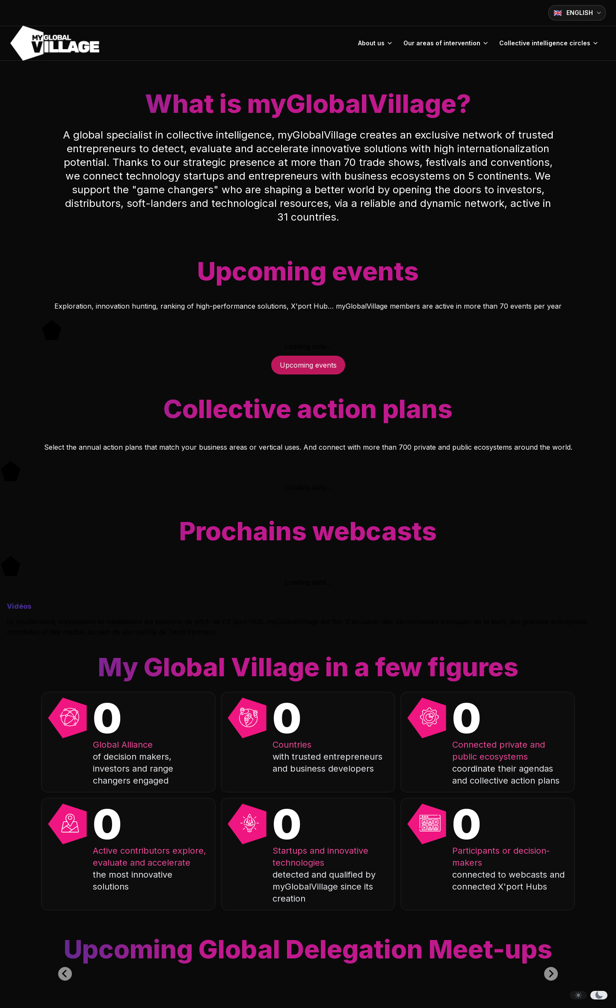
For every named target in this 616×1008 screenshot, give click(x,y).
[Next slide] (551, 974)
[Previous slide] (65, 974)
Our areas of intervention (446, 43)
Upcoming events (308, 365)
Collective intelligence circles (549, 43)
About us (375, 43)
